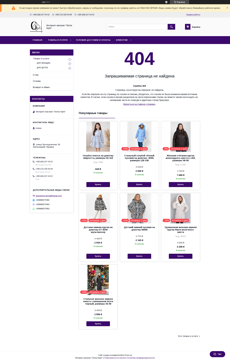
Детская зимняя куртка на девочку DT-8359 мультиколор (98, 229)
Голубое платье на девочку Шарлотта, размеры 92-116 (98, 156)
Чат (217, 354)
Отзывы (37, 81)
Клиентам (121, 40)
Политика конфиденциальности (141, 358)
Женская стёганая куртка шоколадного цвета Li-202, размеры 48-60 (180, 158)
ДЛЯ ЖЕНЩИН (43, 63)
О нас (36, 75)
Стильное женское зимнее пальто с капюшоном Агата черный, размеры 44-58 (98, 301)
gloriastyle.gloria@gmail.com (49, 196)
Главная (37, 40)
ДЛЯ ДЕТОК (42, 67)
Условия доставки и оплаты (93, 40)
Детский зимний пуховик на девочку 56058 (139, 228)
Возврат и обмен (41, 87)
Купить (98, 184)
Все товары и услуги (188, 336)
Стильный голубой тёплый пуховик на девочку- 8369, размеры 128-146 (139, 158)
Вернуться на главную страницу (139, 104)
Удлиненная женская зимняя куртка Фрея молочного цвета (181, 229)
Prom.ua (128, 355)
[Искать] (171, 27)
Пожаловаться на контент (115, 358)
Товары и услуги (58, 40)
